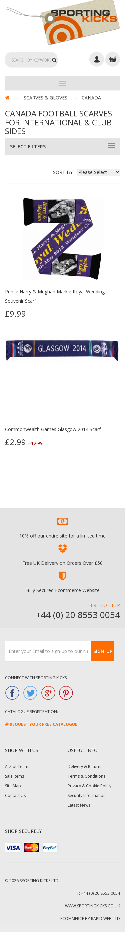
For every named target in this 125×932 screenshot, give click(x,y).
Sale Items (14, 776)
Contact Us (15, 795)
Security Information (87, 795)
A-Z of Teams (17, 766)
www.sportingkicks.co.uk (92, 906)
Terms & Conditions (86, 776)
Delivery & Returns (85, 766)
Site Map (13, 786)
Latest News (79, 805)
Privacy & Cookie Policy (89, 786)
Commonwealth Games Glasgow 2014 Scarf (53, 429)
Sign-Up (102, 651)
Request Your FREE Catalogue (41, 724)
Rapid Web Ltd (105, 918)
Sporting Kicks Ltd (39, 880)
